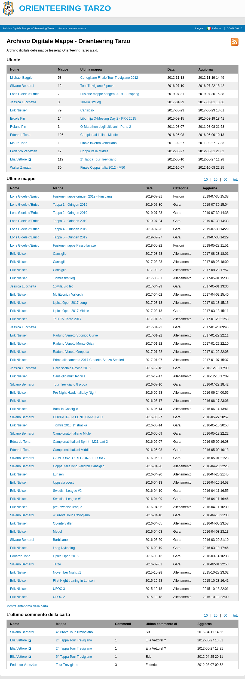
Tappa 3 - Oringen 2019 (70, 221)
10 (206, 179)
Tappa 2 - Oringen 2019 (70, 213)
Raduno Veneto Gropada (71, 352)
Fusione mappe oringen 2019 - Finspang (109, 94)
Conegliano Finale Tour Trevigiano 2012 (109, 78)
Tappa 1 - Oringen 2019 (70, 205)
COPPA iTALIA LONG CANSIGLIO (78, 417)
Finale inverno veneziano (98, 143)
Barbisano (60, 540)
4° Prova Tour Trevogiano (71, 515)
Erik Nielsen (18, 110)
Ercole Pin (17, 118)
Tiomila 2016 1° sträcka (70, 425)
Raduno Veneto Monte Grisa (73, 343)
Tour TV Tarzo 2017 (67, 319)
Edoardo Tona (20, 135)
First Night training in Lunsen (74, 581)
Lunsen (58, 474)
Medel (57, 532)
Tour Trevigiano (67, 665)
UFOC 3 (59, 589)
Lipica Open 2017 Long (70, 303)
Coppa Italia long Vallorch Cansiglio (79, 466)
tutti (235, 179)
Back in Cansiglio (65, 409)
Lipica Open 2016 (66, 556)
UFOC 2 (59, 597)
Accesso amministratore (72, 28)
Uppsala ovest (63, 482)
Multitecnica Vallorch (68, 294)
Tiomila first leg (64, 278)
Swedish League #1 (67, 499)
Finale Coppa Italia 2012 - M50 (102, 167)
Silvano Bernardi (22, 86)
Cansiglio (87, 110)
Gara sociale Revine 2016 (72, 368)
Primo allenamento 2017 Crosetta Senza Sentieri (88, 360)
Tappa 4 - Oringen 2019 (70, 229)
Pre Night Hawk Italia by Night (74, 393)
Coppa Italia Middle (94, 151)
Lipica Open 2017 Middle (71, 311)
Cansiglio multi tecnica (69, 376)
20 (216, 179)
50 (225, 179)
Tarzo (57, 564)
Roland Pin (18, 127)
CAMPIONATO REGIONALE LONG (79, 458)
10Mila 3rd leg (90, 102)
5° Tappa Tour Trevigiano (74, 657)
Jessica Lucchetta (23, 102)
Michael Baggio (21, 78)
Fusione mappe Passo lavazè (74, 245)
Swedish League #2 (67, 491)
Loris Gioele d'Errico (24, 94)
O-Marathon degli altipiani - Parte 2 (105, 127)
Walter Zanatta (20, 167)
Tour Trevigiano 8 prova (97, 86)
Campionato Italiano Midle (72, 433)
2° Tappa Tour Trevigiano (98, 159)
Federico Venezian (23, 151)
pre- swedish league (67, 507)
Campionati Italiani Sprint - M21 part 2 (80, 442)
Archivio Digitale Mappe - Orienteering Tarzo (28, 28)
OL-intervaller (63, 523)
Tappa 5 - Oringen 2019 (70, 237)
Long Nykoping (64, 548)
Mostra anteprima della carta (27, 606)
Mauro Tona (18, 143)
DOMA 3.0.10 (235, 28)
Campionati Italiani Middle (99, 135)
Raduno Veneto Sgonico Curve (75, 335)
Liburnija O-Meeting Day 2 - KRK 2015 (108, 118)
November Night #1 (67, 572)
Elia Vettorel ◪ (20, 159)
